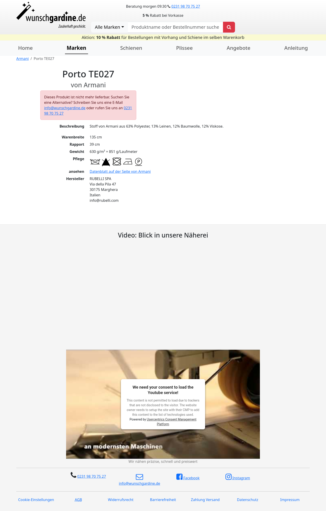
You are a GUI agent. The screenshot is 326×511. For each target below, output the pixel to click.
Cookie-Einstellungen (36, 499)
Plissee (184, 47)
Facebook (188, 476)
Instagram (237, 476)
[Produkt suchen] (229, 27)
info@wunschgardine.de (64, 107)
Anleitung (296, 47)
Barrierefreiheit (163, 499)
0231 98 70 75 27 (185, 6)
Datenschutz (247, 499)
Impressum (290, 499)
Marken (76, 47)
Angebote (238, 47)
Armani (22, 58)
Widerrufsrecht (121, 499)
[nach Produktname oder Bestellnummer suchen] (175, 27)
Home (25, 47)
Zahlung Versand (205, 499)
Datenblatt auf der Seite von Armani (120, 171)
